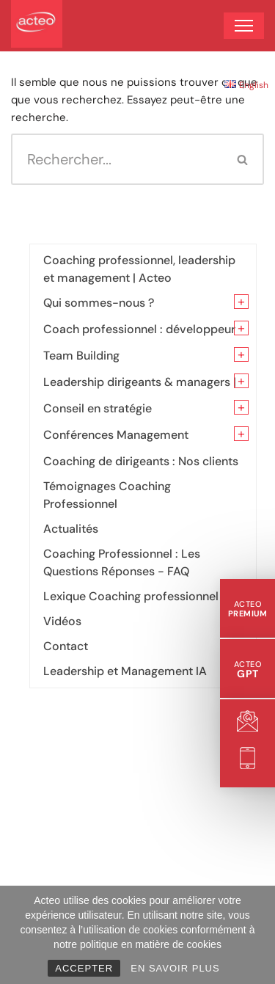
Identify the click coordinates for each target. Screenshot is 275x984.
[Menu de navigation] (244, 25)
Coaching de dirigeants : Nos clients (140, 461)
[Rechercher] (117, 159)
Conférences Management (115, 434)
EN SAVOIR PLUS (175, 968)
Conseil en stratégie (97, 408)
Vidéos (62, 621)
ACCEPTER (84, 968)
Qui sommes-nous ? (98, 302)
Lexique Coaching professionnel (131, 596)
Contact (65, 646)
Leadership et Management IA (125, 671)
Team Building (81, 355)
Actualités (70, 528)
